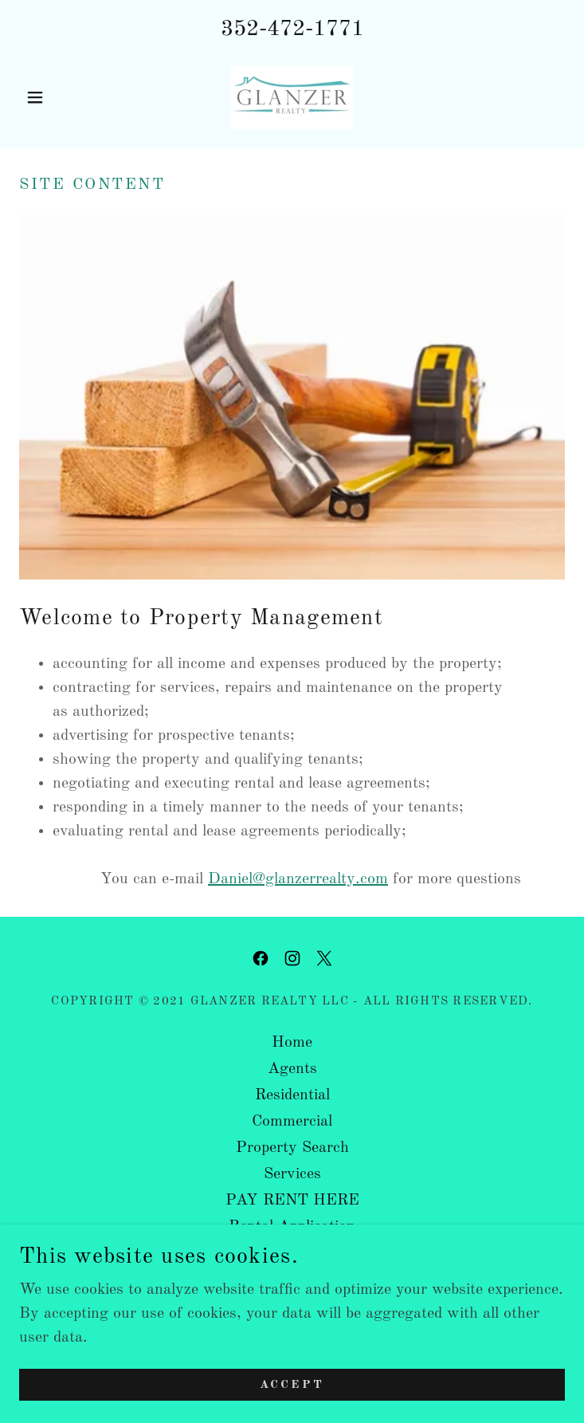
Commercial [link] (292, 1122)
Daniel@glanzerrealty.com (298, 879)
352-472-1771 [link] (292, 29)
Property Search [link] (292, 1148)
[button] (60, 97)
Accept (292, 1385)
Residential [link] (292, 1095)
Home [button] (292, 1043)
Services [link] (292, 1174)
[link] (292, 97)
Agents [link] (292, 1069)
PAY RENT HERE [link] (292, 1201)
